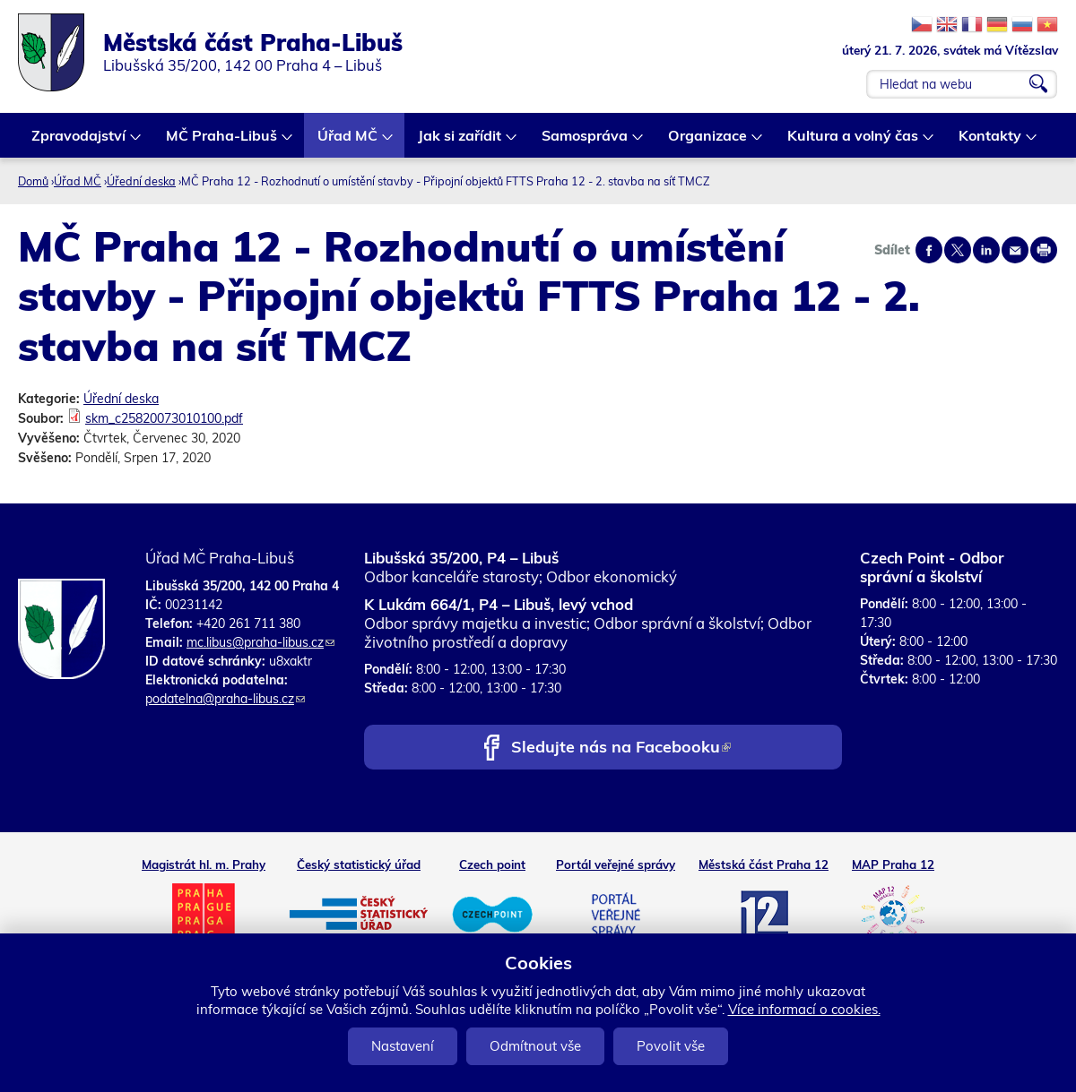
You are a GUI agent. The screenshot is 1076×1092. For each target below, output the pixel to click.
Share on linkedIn (986, 249)
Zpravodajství (79, 142)
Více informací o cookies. (804, 1009)
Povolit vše (671, 1045)
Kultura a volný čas (853, 142)
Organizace (708, 142)
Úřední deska (141, 181)
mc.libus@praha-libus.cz (260, 642)
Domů (33, 181)
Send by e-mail (1015, 249)
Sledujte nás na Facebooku (621, 748)
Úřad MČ (348, 142)
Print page (1043, 249)
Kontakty (991, 142)
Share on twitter (957, 249)
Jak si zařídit (460, 142)
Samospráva (585, 142)
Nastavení (402, 1045)
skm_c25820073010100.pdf (164, 418)
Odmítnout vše (535, 1045)
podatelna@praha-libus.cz (225, 699)
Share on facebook (928, 249)
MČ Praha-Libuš (222, 142)
